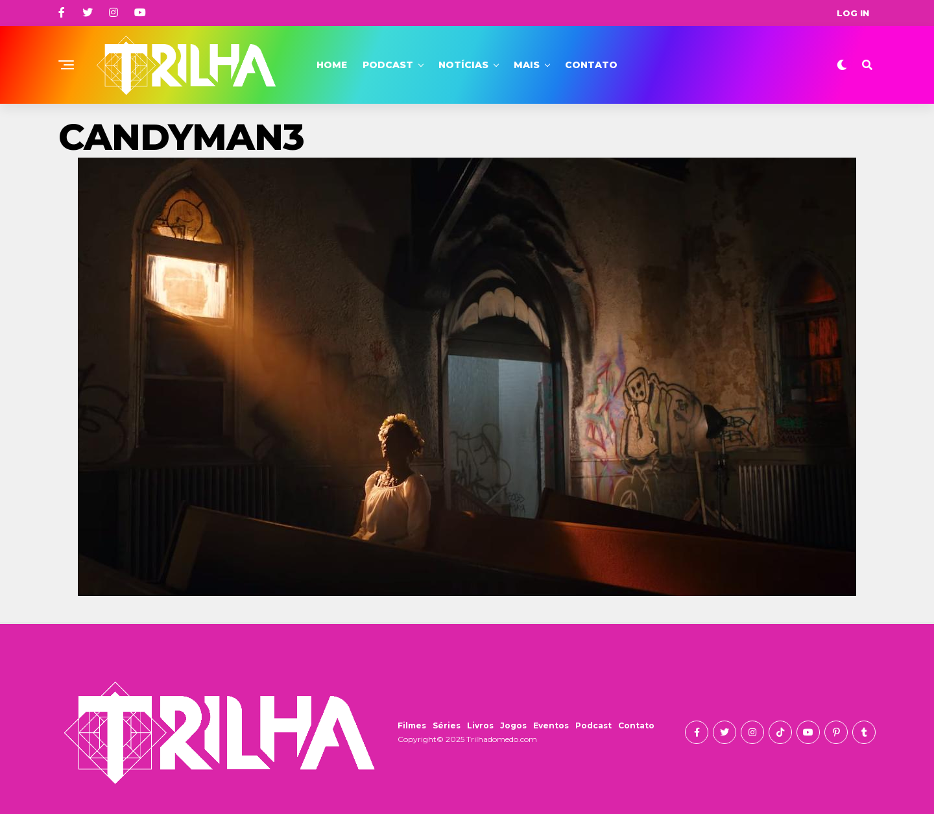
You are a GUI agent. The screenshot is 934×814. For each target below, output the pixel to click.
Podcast (388, 65)
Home (332, 65)
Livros (480, 725)
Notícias (463, 65)
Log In (853, 13)
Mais (527, 65)
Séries (447, 725)
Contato (591, 65)
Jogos (513, 725)
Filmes (412, 725)
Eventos (551, 725)
